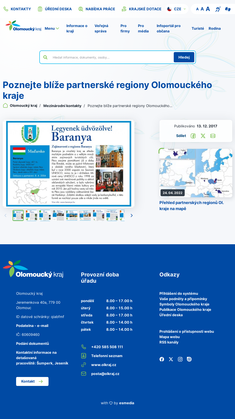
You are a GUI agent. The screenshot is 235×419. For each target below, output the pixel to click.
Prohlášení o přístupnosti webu (186, 331)
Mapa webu (169, 337)
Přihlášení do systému (178, 293)
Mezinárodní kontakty (62, 105)
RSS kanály (168, 342)
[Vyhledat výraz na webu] (110, 57)
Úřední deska (171, 315)
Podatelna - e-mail (32, 325)
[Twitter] (171, 358)
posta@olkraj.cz (100, 373)
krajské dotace (141, 9)
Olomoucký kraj (20, 105)
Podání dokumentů (32, 343)
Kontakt (32, 381)
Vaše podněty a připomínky (183, 299)
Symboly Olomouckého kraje (184, 304)
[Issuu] (189, 358)
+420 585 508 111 (102, 347)
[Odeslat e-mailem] (213, 135)
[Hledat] (184, 57)
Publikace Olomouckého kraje (185, 309)
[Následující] (131, 215)
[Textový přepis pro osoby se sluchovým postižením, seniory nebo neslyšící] (218, 8)
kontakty (17, 9)
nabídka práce (96, 9)
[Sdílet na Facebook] (193, 135)
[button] (176, 9)
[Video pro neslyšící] (228, 8)
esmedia (126, 403)
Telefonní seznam (102, 355)
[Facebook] (161, 358)
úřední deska (54, 9)
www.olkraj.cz (98, 364)
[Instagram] (180, 358)
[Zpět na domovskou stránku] (23, 26)
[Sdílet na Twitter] (203, 135)
